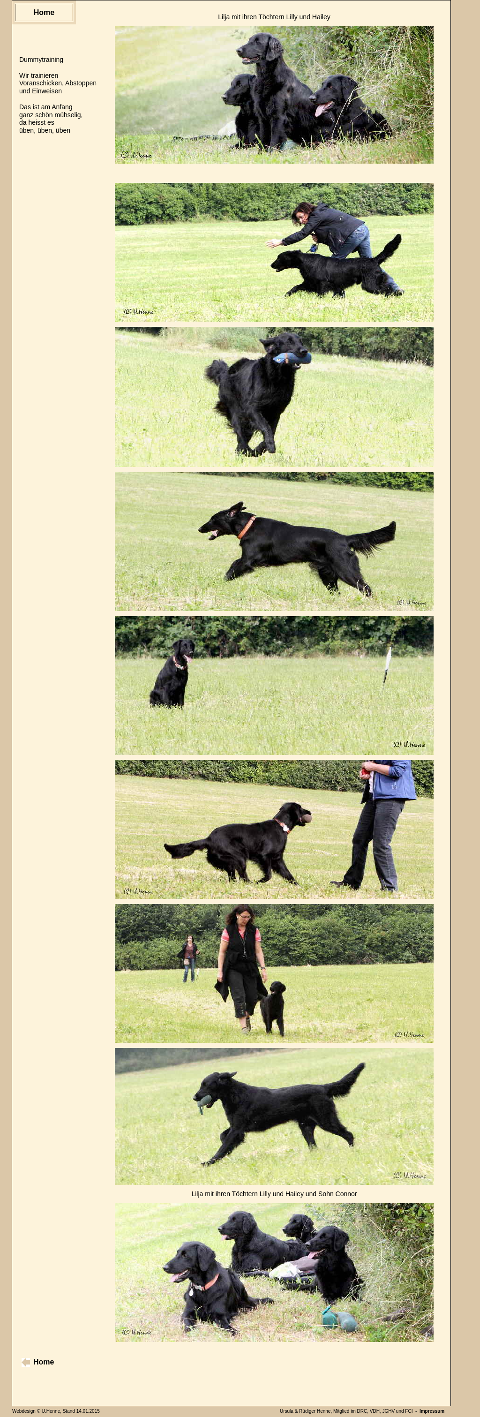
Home (44, 12)
